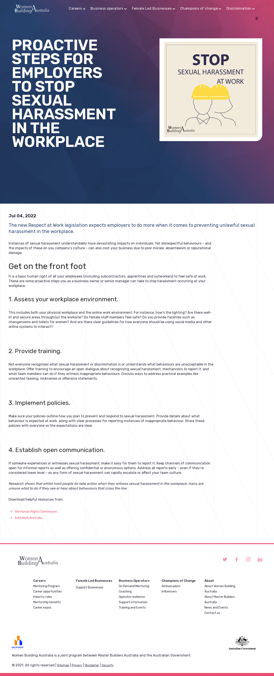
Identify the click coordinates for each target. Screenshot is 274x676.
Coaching (125, 591)
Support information (133, 602)
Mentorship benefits (47, 602)
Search (256, 19)
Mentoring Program (46, 586)
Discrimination (238, 8)
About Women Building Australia (219, 588)
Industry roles (42, 597)
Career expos (42, 607)
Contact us (212, 613)
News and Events (216, 607)
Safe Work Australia (28, 518)
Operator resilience (132, 597)
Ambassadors (171, 586)
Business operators (107, 8)
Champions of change (199, 8)
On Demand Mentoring (134, 586)
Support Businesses (89, 587)
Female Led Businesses (152, 8)
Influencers (169, 591)
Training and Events (132, 607)
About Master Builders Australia (219, 599)
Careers (75, 8)
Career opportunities (47, 591)
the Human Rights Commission (36, 511)
